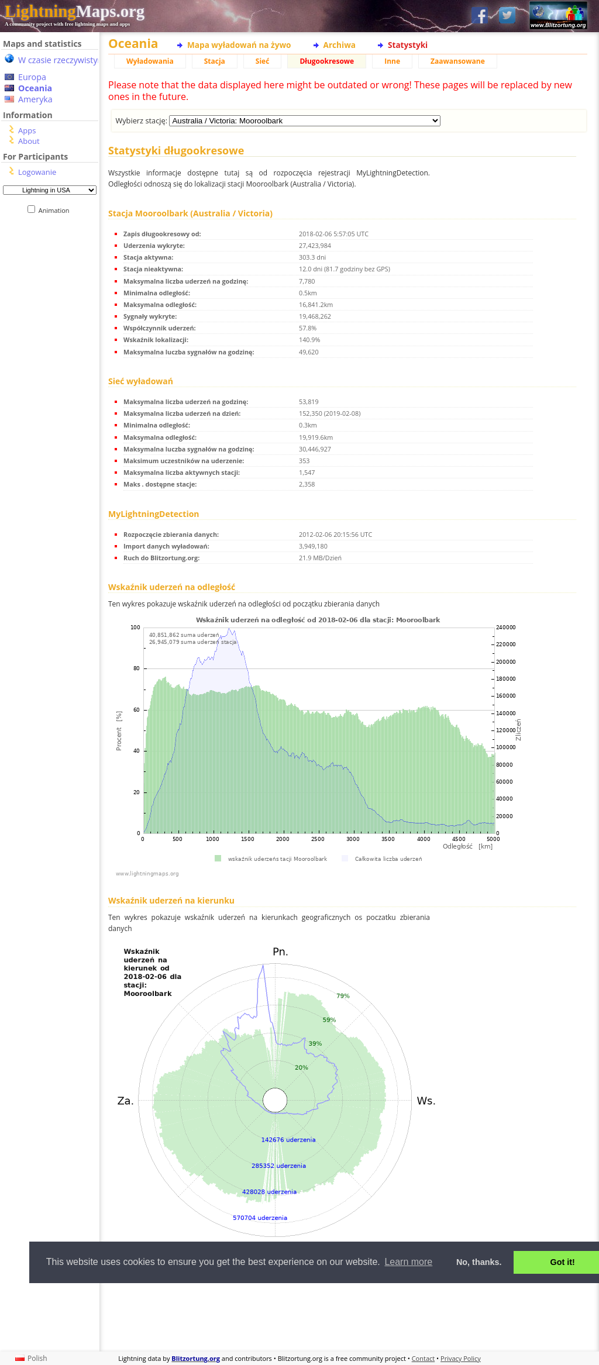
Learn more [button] (408, 1262)
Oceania (35, 88)
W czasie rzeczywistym (61, 60)
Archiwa (339, 44)
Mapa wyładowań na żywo (239, 44)
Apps (27, 130)
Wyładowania (150, 61)
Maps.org (74, 11)
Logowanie (37, 172)
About (29, 141)
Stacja (214, 61)
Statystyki (408, 44)
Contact (423, 1358)
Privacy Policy (460, 1358)
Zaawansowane (458, 61)
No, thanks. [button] (479, 1262)
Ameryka (35, 99)
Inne (392, 61)
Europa (32, 76)
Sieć (263, 61)
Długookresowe (327, 61)
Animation (56, 210)
